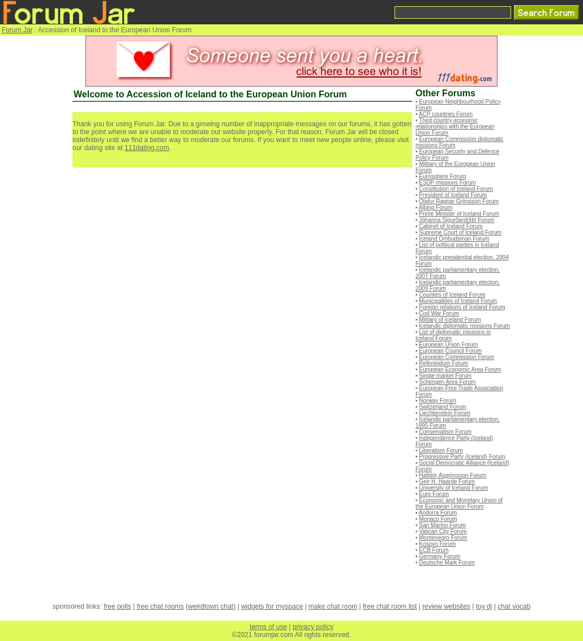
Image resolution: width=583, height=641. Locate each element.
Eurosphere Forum (442, 176)
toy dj (484, 606)
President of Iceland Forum (453, 195)
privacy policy (313, 627)
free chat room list (390, 606)
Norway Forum (437, 401)
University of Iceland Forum (453, 488)
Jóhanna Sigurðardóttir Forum (456, 220)
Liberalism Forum (440, 450)
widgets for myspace (272, 606)
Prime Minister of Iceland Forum (459, 214)
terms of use (268, 627)
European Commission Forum (456, 357)
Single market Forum (445, 376)
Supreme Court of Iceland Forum (460, 232)
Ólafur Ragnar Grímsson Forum (459, 201)
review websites (446, 606)
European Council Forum (450, 351)
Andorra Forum (438, 513)
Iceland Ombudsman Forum (454, 239)
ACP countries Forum (446, 114)
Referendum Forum (443, 363)
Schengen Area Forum (447, 382)
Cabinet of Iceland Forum (450, 226)
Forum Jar (17, 30)
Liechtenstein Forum (444, 413)
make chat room (332, 606)
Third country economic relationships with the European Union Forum (455, 126)
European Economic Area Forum (460, 369)
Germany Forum (439, 556)
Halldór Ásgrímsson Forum (452, 475)
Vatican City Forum (442, 531)
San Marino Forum (442, 525)
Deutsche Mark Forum (447, 562)
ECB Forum (433, 550)
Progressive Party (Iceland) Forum (462, 457)
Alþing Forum (435, 207)
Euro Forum (434, 494)
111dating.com (147, 148)
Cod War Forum (439, 313)
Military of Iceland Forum (450, 320)
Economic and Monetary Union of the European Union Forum (459, 503)
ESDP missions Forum (447, 183)
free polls (117, 606)
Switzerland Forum (442, 407)
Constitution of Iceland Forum (456, 189)
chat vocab (514, 606)
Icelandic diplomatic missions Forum (464, 326)
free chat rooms (159, 606)
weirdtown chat (210, 606)
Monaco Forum (438, 519)
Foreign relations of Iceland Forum (462, 307)
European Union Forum (448, 344)
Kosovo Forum (437, 544)
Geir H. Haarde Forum (447, 481)
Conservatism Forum (445, 432)
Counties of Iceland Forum (452, 295)
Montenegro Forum (443, 538)
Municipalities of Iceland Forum (458, 301)
